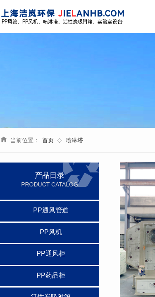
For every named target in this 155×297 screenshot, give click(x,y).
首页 (48, 140)
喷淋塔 (74, 140)
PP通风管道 (50, 210)
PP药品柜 (50, 275)
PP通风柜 (50, 253)
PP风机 (51, 232)
